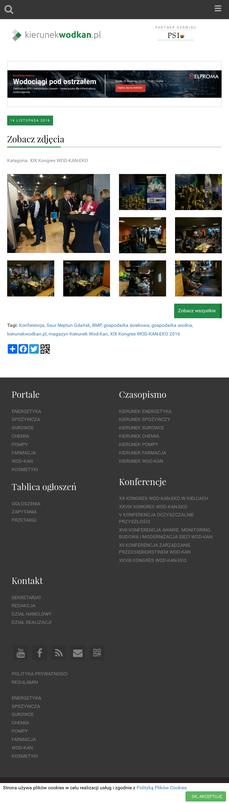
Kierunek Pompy (138, 444)
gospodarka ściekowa (126, 325)
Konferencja (31, 325)
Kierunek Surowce (141, 428)
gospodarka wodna (171, 325)
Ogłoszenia (26, 504)
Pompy (20, 444)
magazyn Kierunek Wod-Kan (78, 334)
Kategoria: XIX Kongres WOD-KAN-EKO (47, 160)
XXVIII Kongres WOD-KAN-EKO (153, 560)
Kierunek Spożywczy (144, 419)
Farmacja (24, 453)
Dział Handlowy (32, 614)
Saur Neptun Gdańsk (68, 325)
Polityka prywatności (39, 674)
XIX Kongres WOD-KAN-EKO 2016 (145, 334)
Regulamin (25, 682)
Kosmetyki (25, 469)
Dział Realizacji (31, 622)
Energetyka (26, 411)
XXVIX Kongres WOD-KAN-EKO (153, 507)
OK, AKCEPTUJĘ (207, 796)
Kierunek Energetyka (145, 411)
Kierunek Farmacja (142, 453)
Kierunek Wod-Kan (141, 461)
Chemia (20, 436)
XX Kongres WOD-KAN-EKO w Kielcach (163, 498)
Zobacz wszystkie (197, 310)
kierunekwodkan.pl (27, 334)
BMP (96, 325)
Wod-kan (22, 461)
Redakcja (23, 605)
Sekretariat (26, 597)
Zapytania (24, 512)
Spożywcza (26, 419)
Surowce (23, 428)
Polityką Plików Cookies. (162, 787)
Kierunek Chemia (139, 436)
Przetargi (24, 520)
